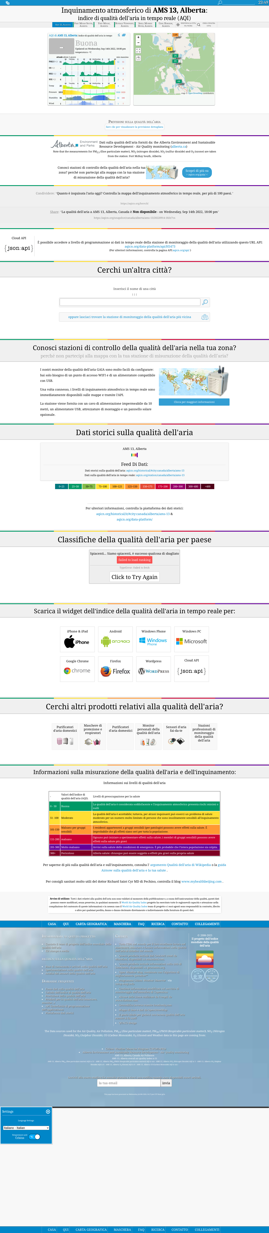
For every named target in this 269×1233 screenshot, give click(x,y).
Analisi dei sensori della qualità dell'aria (70, 1107)
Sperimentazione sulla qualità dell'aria (69, 1104)
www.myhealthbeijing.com (202, 1016)
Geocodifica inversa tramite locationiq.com (145, 1139)
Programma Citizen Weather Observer (142, 1114)
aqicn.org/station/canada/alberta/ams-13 (160, 465)
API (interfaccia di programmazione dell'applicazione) (66, 1142)
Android (115, 677)
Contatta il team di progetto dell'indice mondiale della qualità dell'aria (76, 1080)
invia (166, 1217)
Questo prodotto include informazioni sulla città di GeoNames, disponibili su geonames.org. (148, 1100)
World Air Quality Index (134, 1036)
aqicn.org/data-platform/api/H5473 (150, 237)
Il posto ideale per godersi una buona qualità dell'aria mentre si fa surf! (150, 1150)
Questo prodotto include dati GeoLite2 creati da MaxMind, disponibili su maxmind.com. (146, 1091)
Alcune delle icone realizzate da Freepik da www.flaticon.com (143, 1132)
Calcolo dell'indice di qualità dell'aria (68, 1126)
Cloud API (191, 707)
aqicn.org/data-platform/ (135, 510)
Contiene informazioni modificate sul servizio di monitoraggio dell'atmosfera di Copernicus (147, 1124)
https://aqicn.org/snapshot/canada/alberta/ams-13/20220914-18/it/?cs (134, 208)
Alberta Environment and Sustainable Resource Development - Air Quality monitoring (136, 1186)
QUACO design (128, 1157)
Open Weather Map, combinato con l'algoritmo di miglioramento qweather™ (147, 1108)
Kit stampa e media (57, 1085)
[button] (175, 27)
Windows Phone (153, 677)
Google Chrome (77, 707)
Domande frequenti (58, 1115)
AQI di (63, 25)
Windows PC (191, 677)
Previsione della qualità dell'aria (65, 1130)
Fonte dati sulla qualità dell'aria (64, 1123)
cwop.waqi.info (124, 1118)
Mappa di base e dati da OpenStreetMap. (143, 1144)
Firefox (115, 707)
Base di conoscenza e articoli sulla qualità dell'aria (76, 1101)
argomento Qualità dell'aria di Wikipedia (180, 999)
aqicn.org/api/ (181, 240)
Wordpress (153, 707)
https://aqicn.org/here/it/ (135, 193)
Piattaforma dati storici (59, 1147)
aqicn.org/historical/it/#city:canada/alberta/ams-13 (133, 504)
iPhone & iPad (77, 677)
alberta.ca (179, 137)
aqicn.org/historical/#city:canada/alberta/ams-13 (155, 461)
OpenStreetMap (195, 83)
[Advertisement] (134, 542)
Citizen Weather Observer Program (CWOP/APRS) (136, 1183)
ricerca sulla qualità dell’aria (67, 1093)
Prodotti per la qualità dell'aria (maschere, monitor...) (69, 1135)
